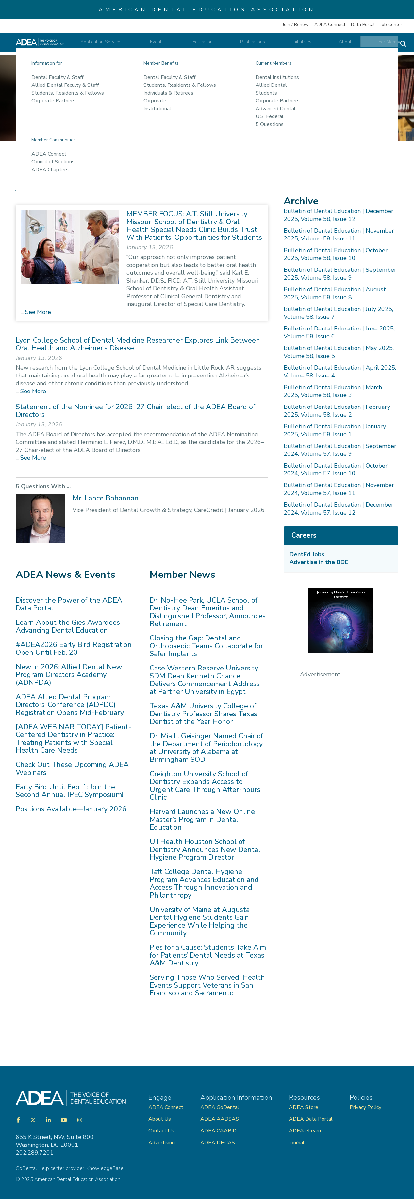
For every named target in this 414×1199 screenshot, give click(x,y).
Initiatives (307, 45)
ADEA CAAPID (218, 1130)
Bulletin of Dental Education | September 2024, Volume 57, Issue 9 (340, 450)
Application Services (149, 45)
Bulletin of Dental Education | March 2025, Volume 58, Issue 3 (333, 391)
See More (37, 312)
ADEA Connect (329, 25)
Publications (268, 45)
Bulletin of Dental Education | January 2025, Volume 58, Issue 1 (335, 430)
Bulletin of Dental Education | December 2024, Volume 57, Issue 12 (338, 508)
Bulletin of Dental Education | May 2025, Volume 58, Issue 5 (339, 352)
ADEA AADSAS (219, 1119)
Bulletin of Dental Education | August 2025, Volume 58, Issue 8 (335, 293)
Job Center (391, 25)
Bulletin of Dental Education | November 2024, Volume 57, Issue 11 (339, 489)
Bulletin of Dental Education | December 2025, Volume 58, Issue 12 (338, 215)
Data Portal (363, 25)
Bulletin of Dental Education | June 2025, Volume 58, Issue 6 (339, 332)
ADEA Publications (99, 162)
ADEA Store (303, 1107)
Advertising (162, 1142)
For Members (376, 45)
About (340, 45)
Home (27, 162)
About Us (159, 1119)
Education (229, 45)
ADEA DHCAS (217, 1142)
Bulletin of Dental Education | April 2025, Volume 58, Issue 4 (340, 371)
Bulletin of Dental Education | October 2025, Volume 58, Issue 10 (336, 254)
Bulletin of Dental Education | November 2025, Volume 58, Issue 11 (339, 234)
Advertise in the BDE (319, 562)
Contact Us (161, 1130)
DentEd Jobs (307, 554)
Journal (297, 1142)
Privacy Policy (365, 1107)
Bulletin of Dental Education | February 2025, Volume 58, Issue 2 (337, 411)
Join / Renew (296, 25)
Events (194, 45)
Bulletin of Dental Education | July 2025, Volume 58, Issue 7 (338, 313)
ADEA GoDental (219, 1107)
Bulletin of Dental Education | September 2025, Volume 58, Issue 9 (340, 274)
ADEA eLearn (305, 1130)
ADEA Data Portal (311, 1119)
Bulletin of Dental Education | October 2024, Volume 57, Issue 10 (336, 469)
